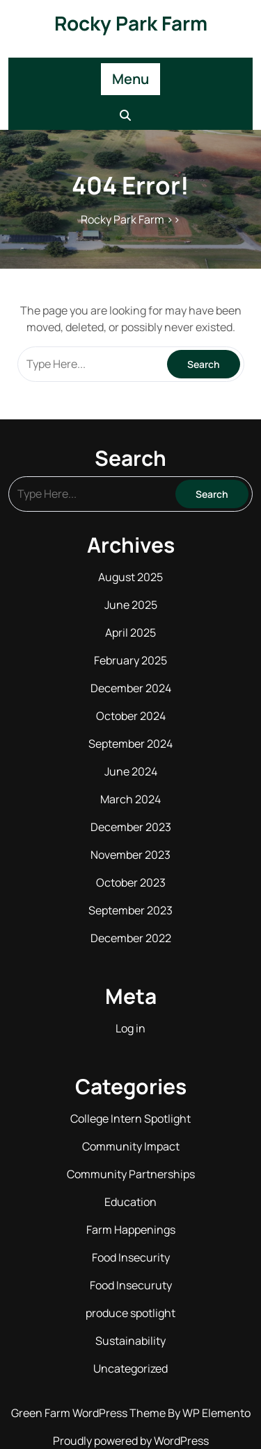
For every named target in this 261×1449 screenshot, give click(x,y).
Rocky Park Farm (130, 23)
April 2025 (130, 632)
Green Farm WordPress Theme (89, 1413)
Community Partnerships (131, 1174)
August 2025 (130, 577)
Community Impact (131, 1146)
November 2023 (130, 854)
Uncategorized (130, 1368)
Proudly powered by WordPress (131, 1440)
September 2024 (130, 743)
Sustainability (130, 1340)
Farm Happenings (130, 1229)
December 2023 (130, 827)
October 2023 (131, 882)
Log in (130, 1028)
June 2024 (130, 771)
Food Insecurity (131, 1257)
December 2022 (130, 938)
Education (130, 1201)
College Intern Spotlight (130, 1118)
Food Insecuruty (131, 1285)
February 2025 (130, 660)
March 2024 (130, 799)
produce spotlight (130, 1313)
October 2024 (131, 715)
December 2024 (130, 688)
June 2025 (130, 604)
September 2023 (130, 910)
